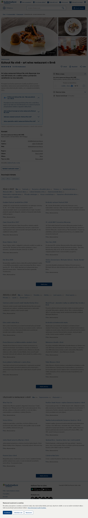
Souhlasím (7, 512)
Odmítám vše (18, 512)
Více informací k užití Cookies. (37, 508)
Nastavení (29, 512)
